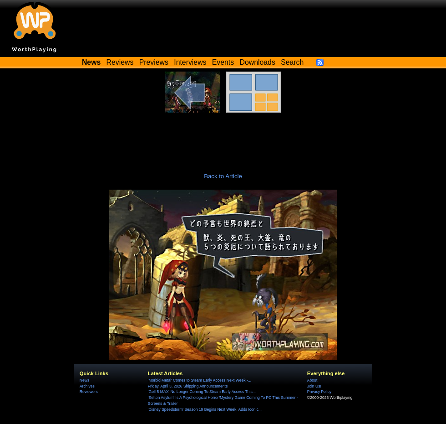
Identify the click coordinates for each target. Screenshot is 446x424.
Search (292, 62)
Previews (153, 62)
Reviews (120, 62)
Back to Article (223, 176)
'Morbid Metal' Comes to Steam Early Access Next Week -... (199, 380)
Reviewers (89, 391)
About (312, 380)
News (84, 380)
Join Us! (314, 386)
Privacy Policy (319, 391)
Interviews (190, 62)
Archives (87, 386)
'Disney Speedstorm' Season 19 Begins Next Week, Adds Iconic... (205, 409)
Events (223, 62)
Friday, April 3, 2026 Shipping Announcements (188, 386)
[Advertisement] (223, 137)
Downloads (257, 62)
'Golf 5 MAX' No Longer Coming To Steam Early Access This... (202, 391)
